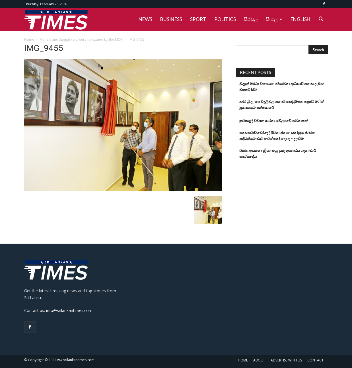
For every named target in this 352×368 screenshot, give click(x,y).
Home (29, 39)
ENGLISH (300, 19)
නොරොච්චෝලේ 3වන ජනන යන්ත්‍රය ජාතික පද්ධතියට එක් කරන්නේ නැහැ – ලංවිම (277, 135)
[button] (321, 19)
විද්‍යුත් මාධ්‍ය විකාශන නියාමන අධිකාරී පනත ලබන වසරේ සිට (281, 86)
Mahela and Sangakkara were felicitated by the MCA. (81, 39)
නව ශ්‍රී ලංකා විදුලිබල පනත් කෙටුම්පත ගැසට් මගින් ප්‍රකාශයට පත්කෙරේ (281, 104)
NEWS (145, 19)
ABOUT (259, 360)
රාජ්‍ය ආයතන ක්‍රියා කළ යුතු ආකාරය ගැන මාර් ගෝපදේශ (277, 153)
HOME (243, 360)
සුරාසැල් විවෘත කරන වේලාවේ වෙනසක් (273, 120)
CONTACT (315, 360)
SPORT (198, 19)
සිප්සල (251, 19)
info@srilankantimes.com (69, 310)
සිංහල (274, 19)
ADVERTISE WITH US (286, 360)
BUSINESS (171, 19)
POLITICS (225, 19)
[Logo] (56, 19)
